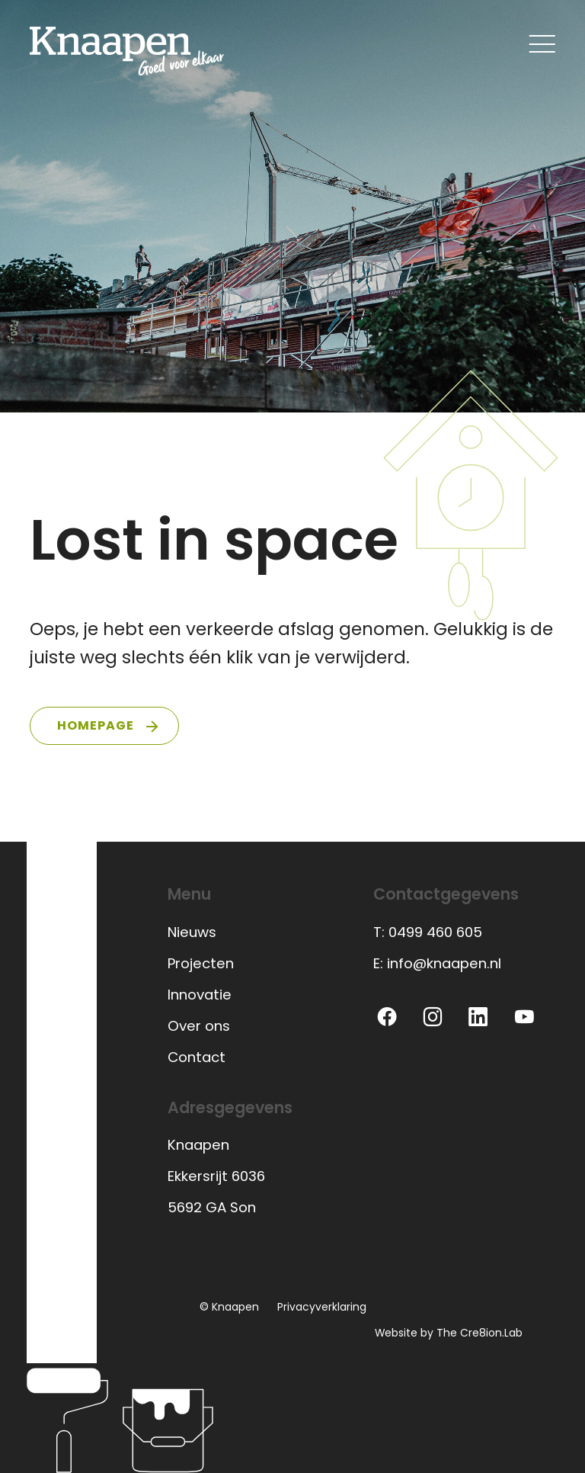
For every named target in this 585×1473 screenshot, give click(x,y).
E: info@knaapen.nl (437, 963)
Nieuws (192, 932)
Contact (196, 1057)
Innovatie (200, 994)
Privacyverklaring (321, 1306)
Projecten (201, 963)
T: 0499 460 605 (427, 932)
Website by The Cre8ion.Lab (449, 1332)
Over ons (199, 1025)
